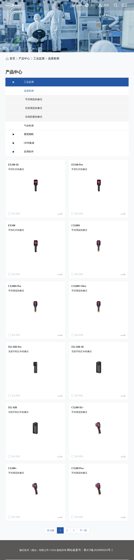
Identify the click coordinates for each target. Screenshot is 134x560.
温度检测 (53, 58)
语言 (92, 5)
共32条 (50, 530)
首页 (12, 58)
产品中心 (24, 58)
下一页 (83, 530)
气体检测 (29, 125)
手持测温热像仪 (33, 99)
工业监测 (38, 58)
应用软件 (29, 151)
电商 (79, 5)
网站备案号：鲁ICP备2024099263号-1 (90, 550)
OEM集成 (29, 143)
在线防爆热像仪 (33, 116)
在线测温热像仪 (33, 108)
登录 (106, 5)
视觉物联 (29, 134)
